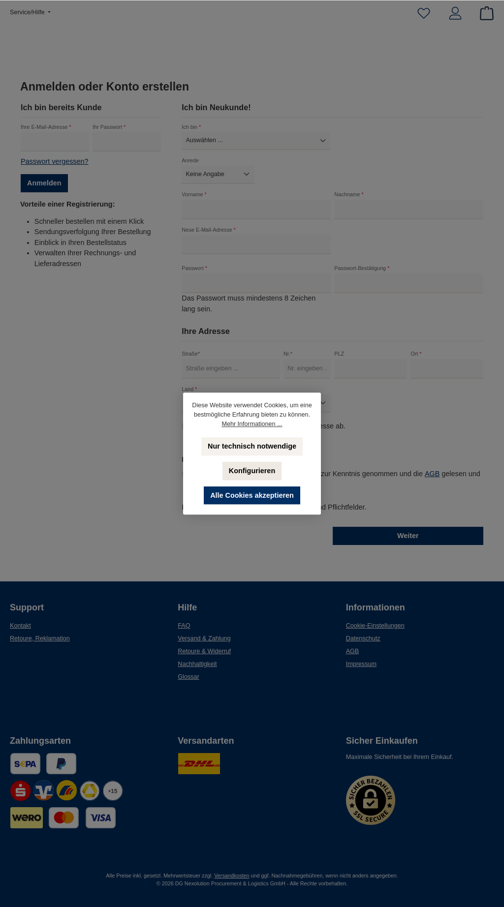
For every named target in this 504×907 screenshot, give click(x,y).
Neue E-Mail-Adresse (209, 236)
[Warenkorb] (483, 14)
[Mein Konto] (455, 14)
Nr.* (288, 360)
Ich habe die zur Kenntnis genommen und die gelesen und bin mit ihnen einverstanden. (336, 484)
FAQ (184, 625)
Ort (415, 360)
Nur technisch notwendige (252, 446)
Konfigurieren (252, 471)
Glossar (188, 676)
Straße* (191, 360)
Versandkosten (231, 875)
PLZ (339, 360)
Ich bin (191, 133)
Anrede (190, 166)
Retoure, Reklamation (40, 638)
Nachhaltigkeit (197, 664)
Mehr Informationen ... (251, 424)
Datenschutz (363, 638)
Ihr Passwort (109, 133)
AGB (432, 480)
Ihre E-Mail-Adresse (46, 133)
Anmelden (44, 189)
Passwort (194, 274)
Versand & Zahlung (204, 638)
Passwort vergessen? (55, 167)
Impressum (361, 664)
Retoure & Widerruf (204, 651)
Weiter (408, 541)
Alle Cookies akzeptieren (252, 495)
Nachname (348, 200)
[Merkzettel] (423, 14)
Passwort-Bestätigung (361, 274)
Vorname (194, 200)
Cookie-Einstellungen (375, 625)
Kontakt (20, 625)
